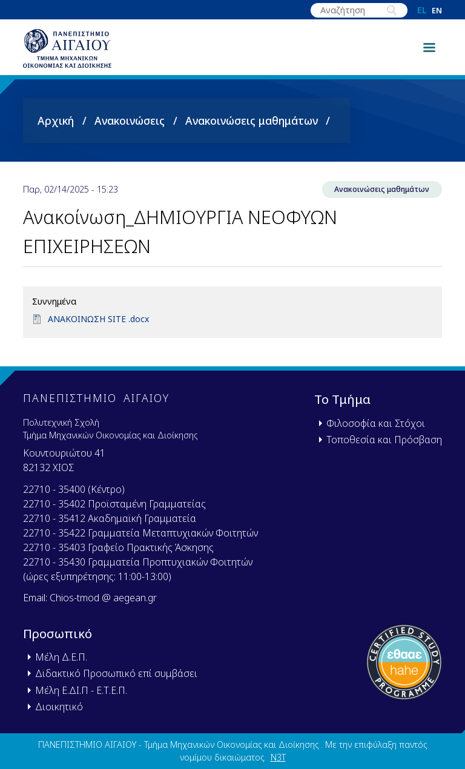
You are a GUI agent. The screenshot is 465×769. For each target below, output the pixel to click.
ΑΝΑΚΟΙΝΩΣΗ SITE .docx (99, 328)
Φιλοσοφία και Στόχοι (375, 423)
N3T (278, 758)
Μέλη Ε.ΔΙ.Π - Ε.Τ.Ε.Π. (81, 690)
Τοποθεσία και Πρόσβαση (384, 439)
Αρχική (56, 129)
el (422, 10)
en (437, 11)
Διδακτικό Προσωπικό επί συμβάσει (116, 674)
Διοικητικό (59, 706)
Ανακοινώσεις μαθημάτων (251, 129)
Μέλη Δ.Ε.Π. (61, 657)
